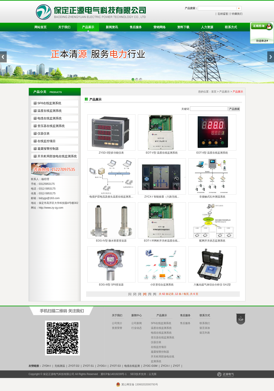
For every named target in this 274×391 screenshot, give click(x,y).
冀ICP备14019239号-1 (114, 374)
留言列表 (205, 332)
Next (270, 56)
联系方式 (231, 27)
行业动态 (136, 327)
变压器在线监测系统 (51, 126)
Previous (3, 56)
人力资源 (207, 27)
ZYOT (176, 365)
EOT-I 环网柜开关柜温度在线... (162, 240)
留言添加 (205, 327)
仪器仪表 (43, 133)
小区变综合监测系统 (162, 284)
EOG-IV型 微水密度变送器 (111, 240)
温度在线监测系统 (49, 110)
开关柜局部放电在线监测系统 (57, 156)
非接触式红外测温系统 (212, 196)
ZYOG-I (101, 365)
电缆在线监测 (132, 365)
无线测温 (60, 365)
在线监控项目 (46, 141)
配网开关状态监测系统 (212, 240)
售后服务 (136, 27)
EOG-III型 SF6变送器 (111, 284)
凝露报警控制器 (48, 148)
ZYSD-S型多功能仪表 (111, 152)
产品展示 (88, 27)
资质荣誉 (117, 327)
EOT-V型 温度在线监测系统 (162, 152)
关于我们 (64, 27)
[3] (139, 293)
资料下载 (183, 27)
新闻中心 (136, 315)
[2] (134, 293)
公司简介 (117, 323)
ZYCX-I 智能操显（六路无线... (161, 196)
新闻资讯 (112, 27)
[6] (154, 293)
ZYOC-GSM (150, 365)
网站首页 (40, 27)
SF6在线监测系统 (49, 103)
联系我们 (205, 323)
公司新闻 (136, 323)
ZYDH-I (46, 365)
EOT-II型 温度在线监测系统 (212, 152)
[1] (129, 293)
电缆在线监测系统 (49, 118)
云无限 (152, 374)
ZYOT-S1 (88, 365)
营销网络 (159, 27)
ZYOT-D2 (73, 365)
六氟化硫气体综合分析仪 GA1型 (212, 284)
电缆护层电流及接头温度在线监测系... (111, 196)
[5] (149, 293)
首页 (213, 91)
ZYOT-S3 (115, 365)
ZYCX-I (165, 365)
